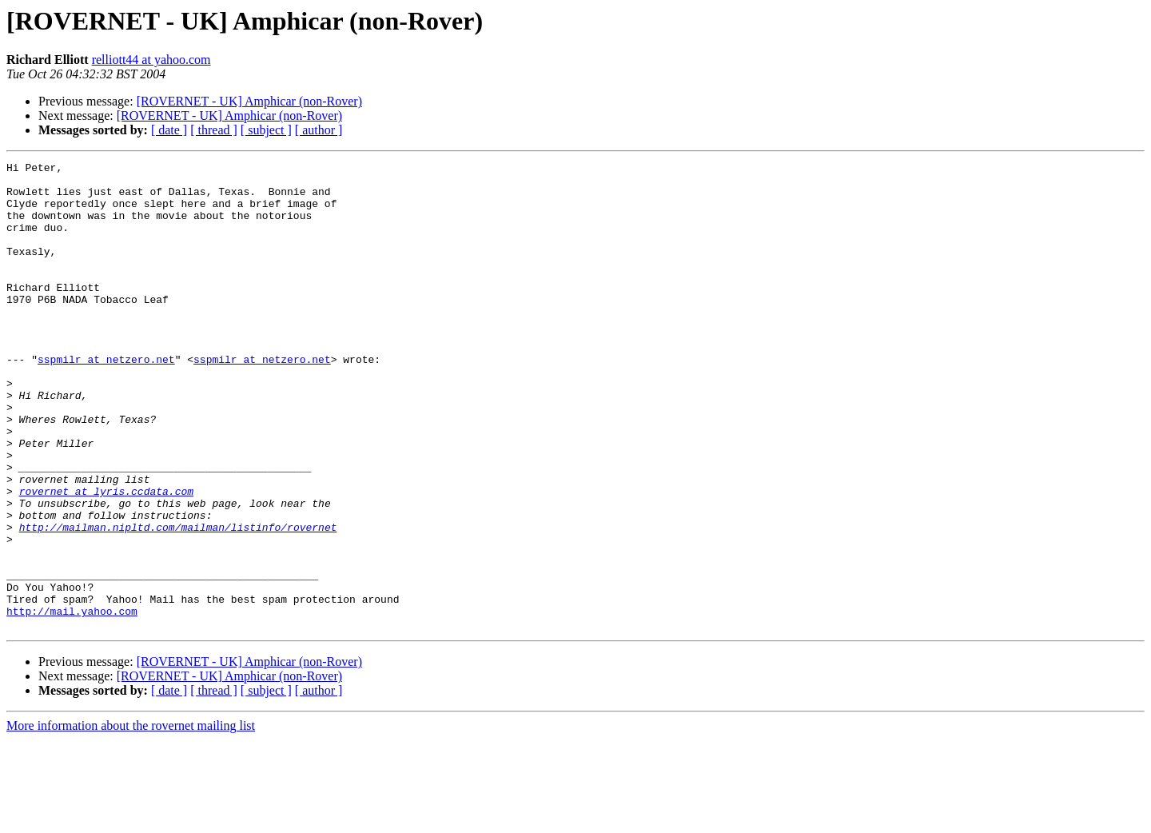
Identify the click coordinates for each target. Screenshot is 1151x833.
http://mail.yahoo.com (71, 702)
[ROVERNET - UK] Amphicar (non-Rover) (249, 101)
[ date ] (169, 130)
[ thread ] (213, 130)
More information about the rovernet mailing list (130, 819)
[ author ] (319, 130)
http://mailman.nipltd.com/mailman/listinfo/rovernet (178, 601)
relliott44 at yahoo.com (151, 59)
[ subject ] (266, 130)
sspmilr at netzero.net (106, 400)
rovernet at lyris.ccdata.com (106, 558)
